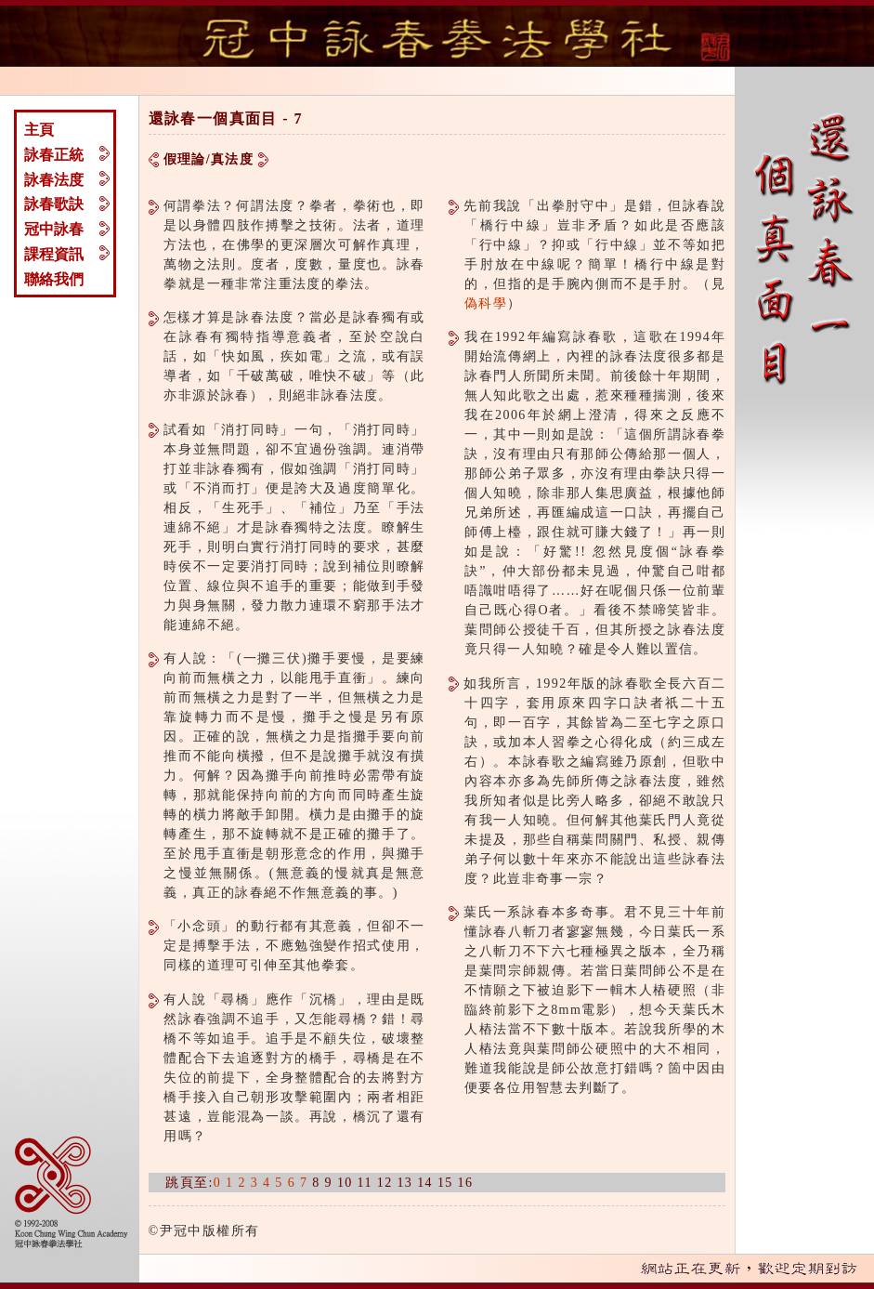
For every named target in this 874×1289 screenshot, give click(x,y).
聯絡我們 (54, 279)
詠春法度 (54, 180)
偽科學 (485, 303)
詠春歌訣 (54, 204)
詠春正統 (54, 155)
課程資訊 (54, 254)
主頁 (39, 130)
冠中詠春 (54, 229)
